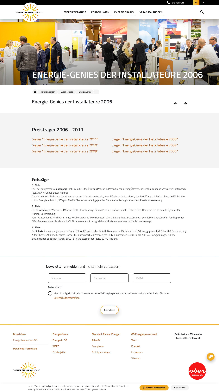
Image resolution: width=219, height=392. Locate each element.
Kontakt (135, 346)
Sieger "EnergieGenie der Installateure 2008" (145, 139)
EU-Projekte (59, 352)
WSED (56, 346)
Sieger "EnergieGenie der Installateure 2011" (65, 139)
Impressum (137, 352)
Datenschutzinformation (67, 298)
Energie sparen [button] (124, 12)
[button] (175, 2)
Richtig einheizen (101, 352)
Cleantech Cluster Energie (105, 334)
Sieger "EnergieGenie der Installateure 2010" (65, 145)
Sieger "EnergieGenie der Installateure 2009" (65, 151)
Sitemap (135, 358)
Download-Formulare (25, 348)
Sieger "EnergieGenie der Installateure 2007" (145, 145)
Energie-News (60, 334)
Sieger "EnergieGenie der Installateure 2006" (145, 151)
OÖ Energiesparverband (144, 334)
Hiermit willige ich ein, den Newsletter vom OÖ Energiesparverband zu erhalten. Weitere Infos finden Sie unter (109, 295)
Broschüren (19, 334)
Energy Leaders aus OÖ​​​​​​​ (25, 340)
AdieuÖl (96, 340)
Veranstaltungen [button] (151, 12)
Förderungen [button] (100, 12)
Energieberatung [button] (75, 12)
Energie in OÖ (60, 340)
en (203, 2)
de (196, 2)
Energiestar (98, 346)
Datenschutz (179, 387)
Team (134, 340)
